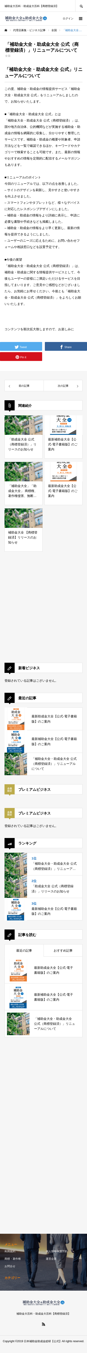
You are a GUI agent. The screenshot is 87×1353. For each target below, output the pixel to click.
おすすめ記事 (63, 950)
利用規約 (10, 1251)
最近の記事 (24, 950)
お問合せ (10, 1266)
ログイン (68, 18)
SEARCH (81, 6)
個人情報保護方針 (56, 1251)
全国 (8, 55)
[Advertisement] (42, 611)
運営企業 (51, 1258)
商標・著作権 (13, 1258)
